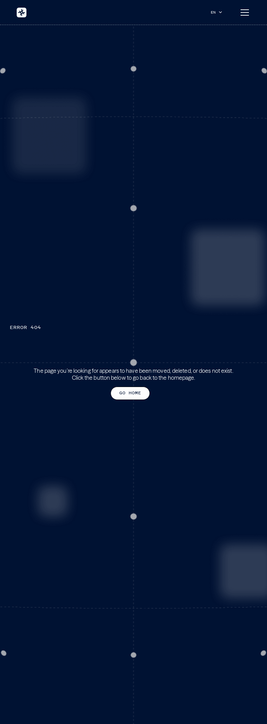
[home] (21, 12)
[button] (218, 12)
